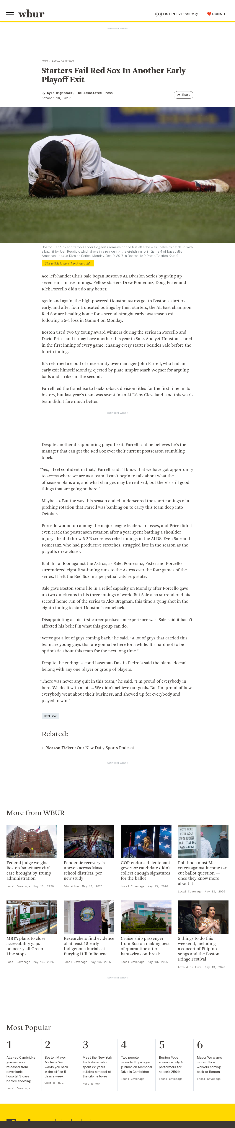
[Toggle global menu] (10, 15)
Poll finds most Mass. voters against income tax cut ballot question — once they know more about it (202, 874)
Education (71, 887)
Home (45, 62)
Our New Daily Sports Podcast (90, 749)
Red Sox (50, 717)
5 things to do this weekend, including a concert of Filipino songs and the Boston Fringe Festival (198, 950)
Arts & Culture (190, 968)
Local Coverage (63, 62)
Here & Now (91, 1085)
